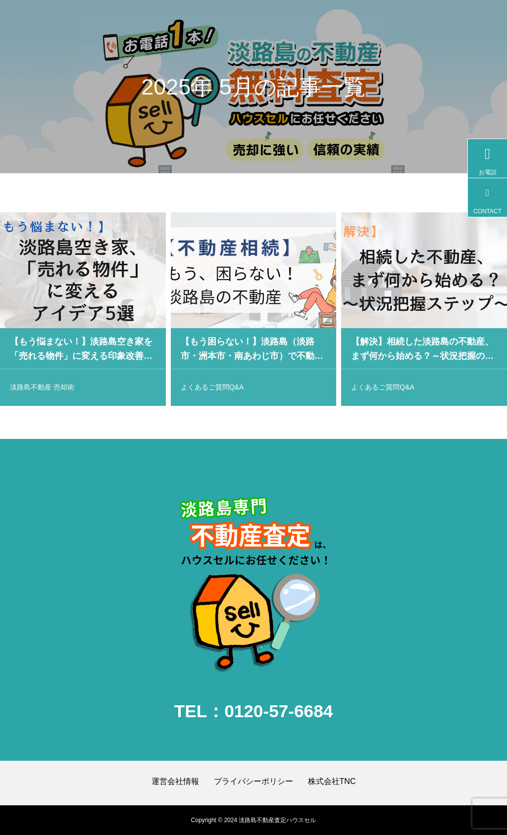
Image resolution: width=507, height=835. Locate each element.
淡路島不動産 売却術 (42, 389)
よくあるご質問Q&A (212, 389)
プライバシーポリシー (253, 781)
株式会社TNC (332, 781)
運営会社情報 (175, 781)
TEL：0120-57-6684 (253, 711)
